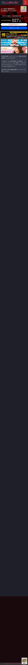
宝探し (24, 661)
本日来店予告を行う (14, 24)
